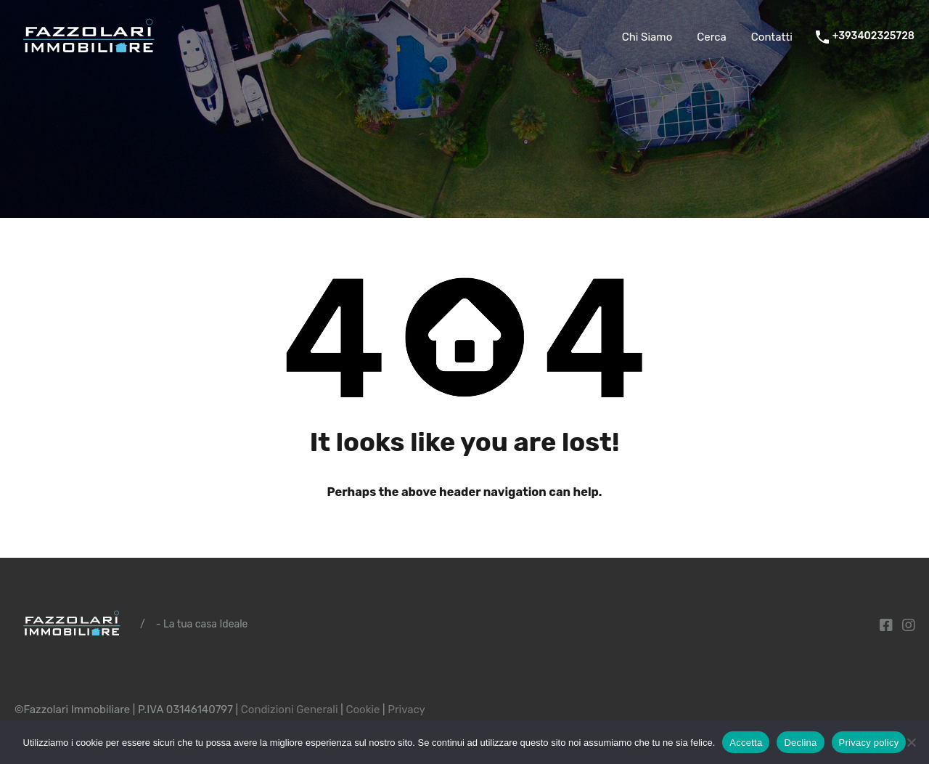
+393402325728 (873, 36)
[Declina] (911, 743)
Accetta (745, 742)
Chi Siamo (647, 37)
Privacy (406, 709)
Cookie (362, 709)
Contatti (772, 37)
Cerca (712, 37)
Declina (800, 742)
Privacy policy (869, 742)
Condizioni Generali (289, 709)
